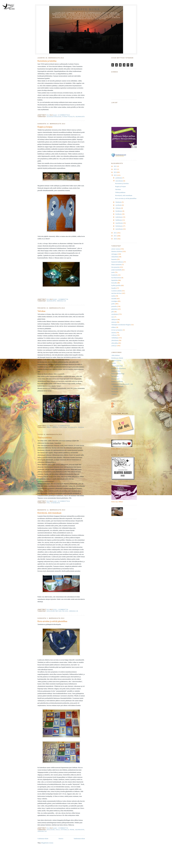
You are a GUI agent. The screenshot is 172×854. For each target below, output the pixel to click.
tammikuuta (119, 229)
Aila (113, 404)
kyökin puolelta (68, 116)
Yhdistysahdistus (45, 437)
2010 (115, 239)
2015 (115, 169)
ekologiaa (63, 427)
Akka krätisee (115, 355)
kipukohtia (114, 280)
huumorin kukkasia (117, 262)
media (113, 296)
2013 (115, 175)
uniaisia (81, 427)
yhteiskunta (55, 502)
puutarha (114, 306)
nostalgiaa (114, 301)
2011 (115, 236)
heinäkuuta (119, 211)
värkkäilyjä (61, 301)
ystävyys (114, 345)
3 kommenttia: (63, 828)
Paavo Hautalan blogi (117, 373)
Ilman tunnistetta (116, 264)
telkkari (113, 327)
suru (112, 317)
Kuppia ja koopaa (45, 127)
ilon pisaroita (115, 267)
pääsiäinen (114, 309)
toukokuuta (119, 217)
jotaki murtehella (116, 270)
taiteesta (113, 322)
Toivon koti (114, 391)
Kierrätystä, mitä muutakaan (49, 513)
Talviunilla (114, 389)
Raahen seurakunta (117, 381)
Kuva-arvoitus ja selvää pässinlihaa (52, 621)
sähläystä (114, 319)
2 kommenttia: (63, 299)
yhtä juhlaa (114, 343)
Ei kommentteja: (64, 115)
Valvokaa (41, 311)
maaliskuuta (119, 223)
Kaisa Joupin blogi (117, 366)
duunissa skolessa (54, 116)
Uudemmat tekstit (43, 838)
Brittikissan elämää (117, 358)
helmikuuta (119, 226)
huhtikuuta (119, 220)
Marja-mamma (115, 371)
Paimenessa (114, 376)
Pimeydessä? (115, 379)
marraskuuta (119, 181)
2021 (115, 166)
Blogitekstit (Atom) (47, 843)
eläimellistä (114, 257)
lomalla (113, 288)
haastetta (114, 259)
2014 (115, 172)
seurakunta (80, 116)
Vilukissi (114, 394)
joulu (58, 829)
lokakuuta (119, 202)
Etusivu (61, 838)
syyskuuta (119, 205)
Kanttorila (114, 275)
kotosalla (65, 829)
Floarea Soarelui (116, 360)
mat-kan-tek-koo (62, 611)
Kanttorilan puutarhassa (118, 368)
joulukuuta (119, 178)
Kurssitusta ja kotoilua (47, 61)
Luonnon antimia (116, 291)
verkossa (114, 335)
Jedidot (113, 363)
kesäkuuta (119, 214)
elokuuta (118, 208)
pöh (48, 502)
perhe (72, 829)
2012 (115, 233)
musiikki (114, 298)
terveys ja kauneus (116, 330)
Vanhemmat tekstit (79, 838)
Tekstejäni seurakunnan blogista (121, 324)
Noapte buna (86, 9)
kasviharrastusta (116, 277)
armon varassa (52, 427)
